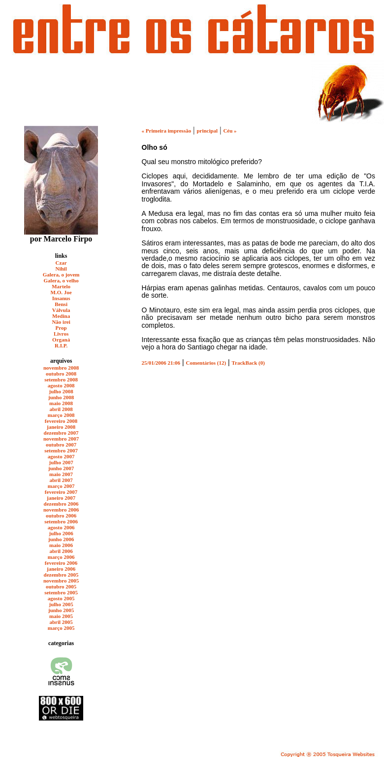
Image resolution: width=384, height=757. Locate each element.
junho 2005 (61, 610)
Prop (61, 328)
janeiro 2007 (61, 498)
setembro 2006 (61, 521)
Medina (61, 316)
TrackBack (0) (248, 363)
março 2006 (61, 557)
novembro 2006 (61, 510)
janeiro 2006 (61, 569)
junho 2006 (61, 539)
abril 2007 (60, 480)
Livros (61, 334)
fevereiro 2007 (61, 492)
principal (207, 131)
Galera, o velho (61, 280)
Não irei (61, 322)
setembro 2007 (61, 450)
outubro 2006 (61, 515)
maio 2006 (61, 545)
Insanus (61, 298)
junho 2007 (61, 468)
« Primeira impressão (167, 131)
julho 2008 (61, 391)
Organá (61, 340)
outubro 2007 (61, 444)
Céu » (229, 131)
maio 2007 (61, 474)
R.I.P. (61, 345)
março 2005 (61, 628)
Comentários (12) (206, 363)
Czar (61, 263)
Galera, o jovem (61, 274)
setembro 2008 (61, 379)
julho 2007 (61, 462)
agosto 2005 (61, 598)
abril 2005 (60, 622)
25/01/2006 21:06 (161, 363)
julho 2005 (61, 604)
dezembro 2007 (61, 433)
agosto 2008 (61, 385)
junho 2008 (61, 397)
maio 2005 (61, 616)
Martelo (61, 286)
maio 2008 (61, 403)
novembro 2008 (61, 368)
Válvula (61, 310)
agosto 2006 (61, 527)
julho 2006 (61, 533)
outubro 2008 (61, 374)
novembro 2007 (61, 439)
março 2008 (61, 415)
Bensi (61, 304)
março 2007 (61, 486)
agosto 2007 (61, 456)
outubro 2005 (61, 586)
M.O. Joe (61, 292)
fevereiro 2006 (61, 563)
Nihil (60, 269)
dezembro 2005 (61, 575)
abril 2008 (60, 409)
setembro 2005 (61, 592)
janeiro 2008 (61, 427)
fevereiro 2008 (61, 421)
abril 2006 (60, 551)
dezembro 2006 (61, 504)
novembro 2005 (61, 581)
